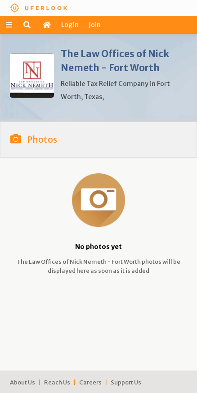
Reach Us (57, 382)
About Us (22, 382)
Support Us (126, 382)
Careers (90, 382)
